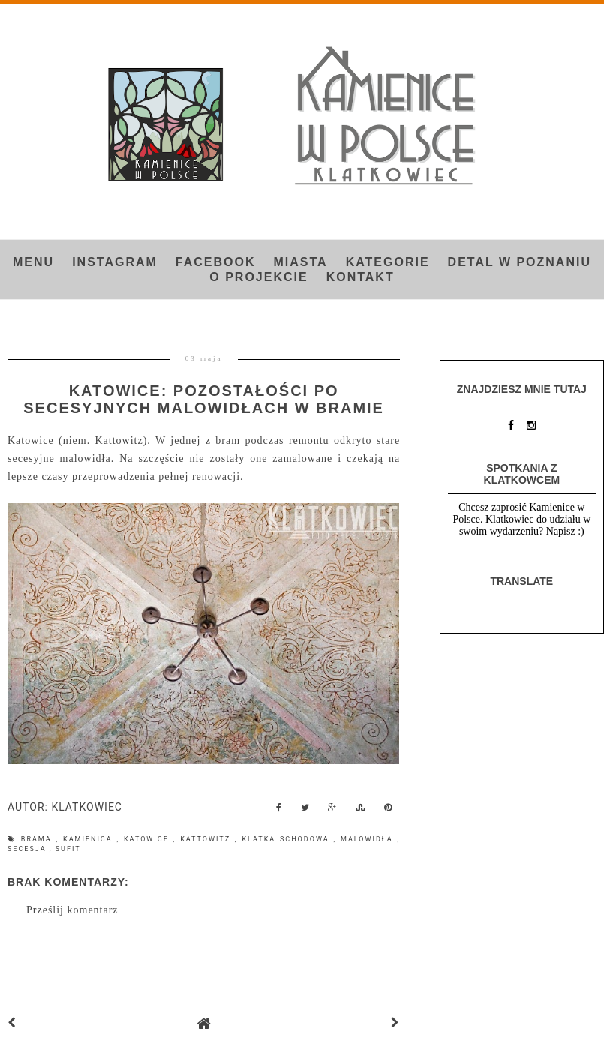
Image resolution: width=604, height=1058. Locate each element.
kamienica (89, 839)
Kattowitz (207, 839)
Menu (33, 262)
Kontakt (360, 277)
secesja (29, 849)
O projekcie (258, 277)
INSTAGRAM (115, 262)
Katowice (148, 839)
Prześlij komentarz (72, 910)
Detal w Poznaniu (519, 262)
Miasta (301, 262)
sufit (68, 849)
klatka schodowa (287, 839)
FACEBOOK (216, 262)
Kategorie (388, 262)
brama (38, 839)
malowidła (369, 839)
